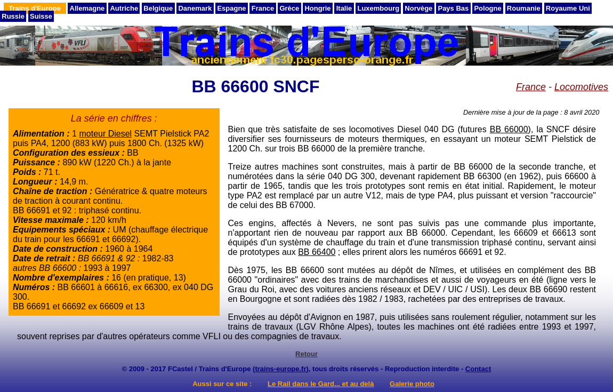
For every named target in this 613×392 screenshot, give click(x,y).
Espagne (231, 8)
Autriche (124, 8)
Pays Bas (453, 8)
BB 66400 (316, 252)
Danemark (195, 8)
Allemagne (87, 8)
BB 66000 (509, 129)
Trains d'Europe (35, 8)
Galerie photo (412, 384)
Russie (13, 16)
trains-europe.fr (280, 369)
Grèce (289, 8)
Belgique (158, 8)
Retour (306, 354)
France (263, 8)
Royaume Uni (568, 8)
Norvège (418, 8)
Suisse (41, 16)
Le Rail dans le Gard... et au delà (321, 384)
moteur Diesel (105, 133)
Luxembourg (378, 8)
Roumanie (524, 8)
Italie (344, 8)
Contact (478, 369)
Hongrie (317, 8)
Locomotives (581, 87)
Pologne (487, 8)
